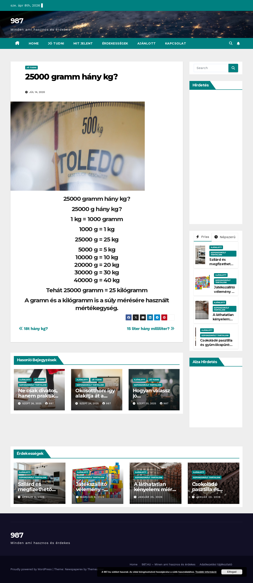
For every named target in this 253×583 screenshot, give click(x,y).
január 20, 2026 (208, 497)
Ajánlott (146, 43)
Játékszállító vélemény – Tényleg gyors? (224, 293)
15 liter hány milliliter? (151, 328)
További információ (205, 572)
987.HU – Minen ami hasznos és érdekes (168, 564)
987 (16, 20)
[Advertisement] (223, 157)
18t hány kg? (33, 328)
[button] (230, 43)
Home (34, 43)
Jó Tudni (56, 43)
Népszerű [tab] (225, 237)
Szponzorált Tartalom (32, 385)
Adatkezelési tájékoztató (216, 564)
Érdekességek (115, 43)
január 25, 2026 (150, 497)
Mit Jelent (83, 43)
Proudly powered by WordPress (31, 569)
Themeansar (95, 569)
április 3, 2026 (33, 497)
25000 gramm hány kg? (71, 77)
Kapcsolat (175, 43)
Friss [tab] (202, 237)
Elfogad (231, 571)
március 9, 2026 (92, 497)
